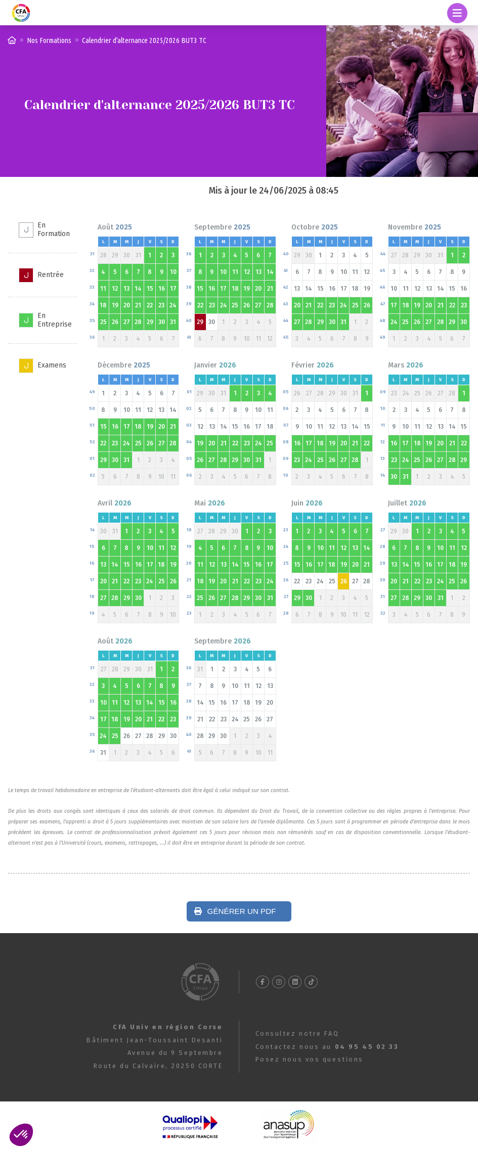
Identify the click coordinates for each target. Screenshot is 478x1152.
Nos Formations (49, 40)
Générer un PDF (235, 911)
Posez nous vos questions (309, 1059)
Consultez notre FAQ (297, 1033)
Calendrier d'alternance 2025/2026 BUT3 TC (144, 40)
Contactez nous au (327, 1046)
